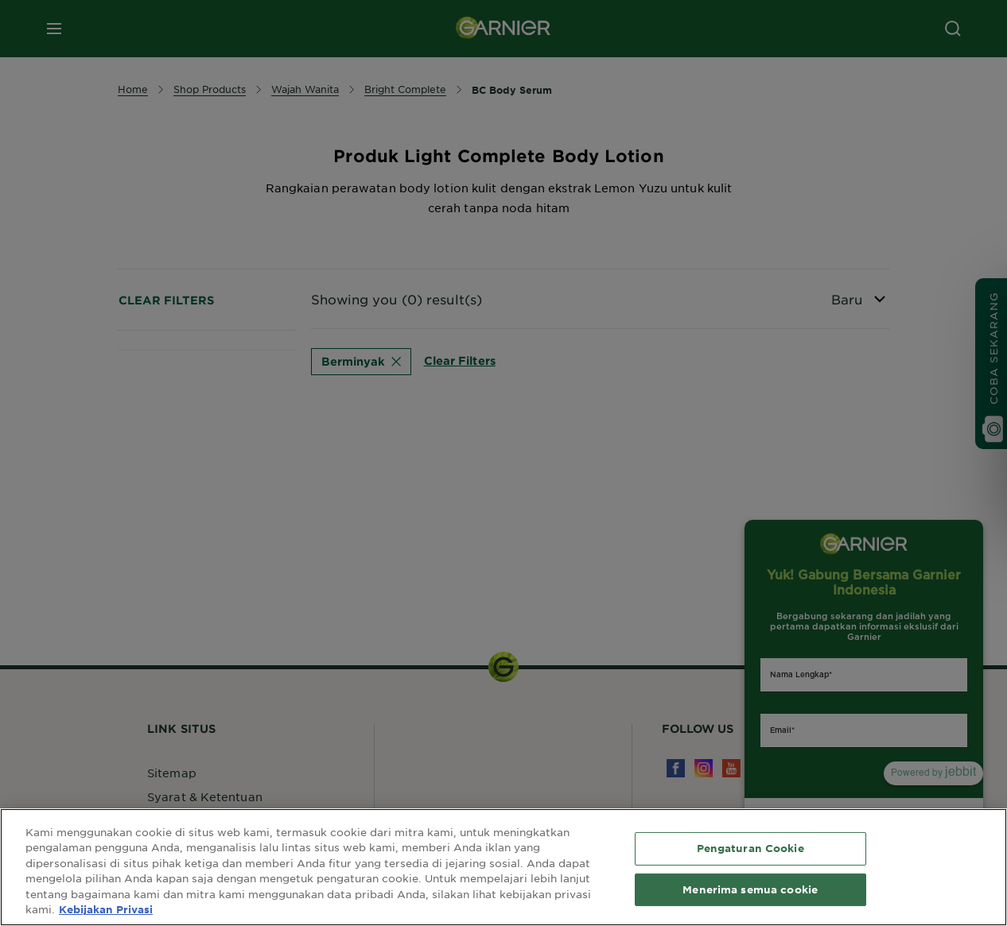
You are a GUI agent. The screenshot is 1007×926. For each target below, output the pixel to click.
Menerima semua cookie (750, 888)
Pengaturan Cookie (750, 848)
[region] (503, 867)
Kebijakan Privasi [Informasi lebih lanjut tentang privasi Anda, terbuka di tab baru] (106, 909)
